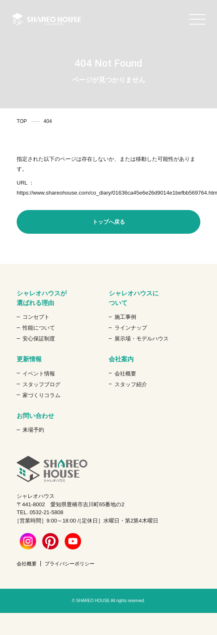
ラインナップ (131, 327)
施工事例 (125, 317)
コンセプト (36, 317)
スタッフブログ (41, 384)
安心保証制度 (38, 338)
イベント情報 (38, 373)
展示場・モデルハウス (142, 338)
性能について (38, 327)
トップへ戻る (108, 222)
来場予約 (33, 429)
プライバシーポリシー (70, 564)
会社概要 (125, 373)
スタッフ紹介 (131, 384)
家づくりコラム (41, 395)
